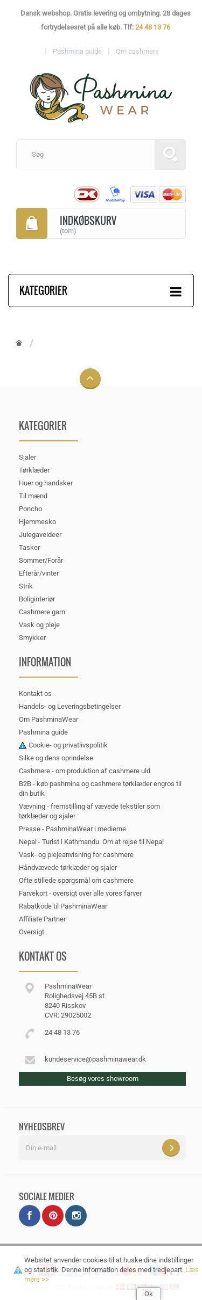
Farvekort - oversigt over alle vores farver (80, 893)
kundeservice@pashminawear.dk (95, 1059)
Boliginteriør (37, 599)
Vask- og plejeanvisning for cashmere (76, 855)
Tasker (29, 547)
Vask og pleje (39, 625)
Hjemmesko (37, 522)
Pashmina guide (43, 732)
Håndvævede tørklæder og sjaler (68, 867)
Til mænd (33, 496)
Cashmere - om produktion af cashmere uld (84, 771)
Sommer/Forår (41, 560)
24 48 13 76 (152, 27)
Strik (26, 586)
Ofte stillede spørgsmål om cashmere (76, 880)
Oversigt (31, 932)
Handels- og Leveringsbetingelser (70, 706)
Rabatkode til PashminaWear (63, 906)
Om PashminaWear (48, 719)
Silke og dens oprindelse (56, 758)
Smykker (32, 638)
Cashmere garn (42, 612)
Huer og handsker (46, 483)
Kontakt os (35, 693)
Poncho (30, 509)
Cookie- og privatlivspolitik (68, 745)
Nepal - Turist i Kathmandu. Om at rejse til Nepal (91, 842)
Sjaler (27, 457)
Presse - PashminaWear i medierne (72, 829)
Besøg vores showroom (102, 1078)
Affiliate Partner (42, 919)
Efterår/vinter (39, 573)
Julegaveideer (40, 535)
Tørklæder (34, 470)
